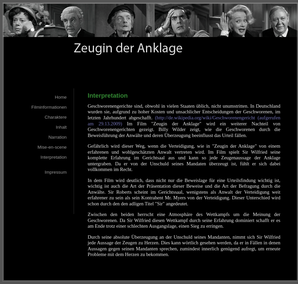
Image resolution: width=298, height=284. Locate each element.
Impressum (56, 172)
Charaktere (56, 117)
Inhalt (61, 127)
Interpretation (53, 157)
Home (61, 97)
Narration (57, 137)
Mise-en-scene (52, 147)
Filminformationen (49, 107)
